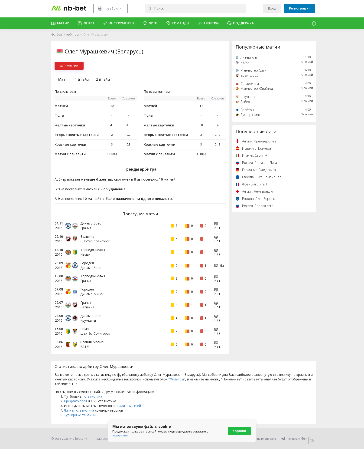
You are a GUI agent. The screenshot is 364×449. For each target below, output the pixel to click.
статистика (93, 396)
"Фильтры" (176, 379)
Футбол (56, 34)
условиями (120, 435)
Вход (272, 8)
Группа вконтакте (260, 439)
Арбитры (72, 34)
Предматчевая (75, 401)
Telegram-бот (294, 439)
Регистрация (299, 8)
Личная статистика (79, 410)
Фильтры (69, 65)
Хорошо (239, 431)
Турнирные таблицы (80, 415)
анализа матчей (128, 405)
